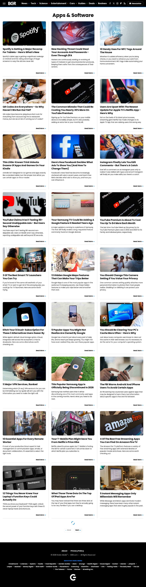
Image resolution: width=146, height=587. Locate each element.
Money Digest (28, 567)
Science (43, 3)
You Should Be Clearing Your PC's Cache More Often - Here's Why (119, 331)
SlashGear (95, 567)
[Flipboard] (121, 3)
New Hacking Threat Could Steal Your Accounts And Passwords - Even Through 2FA (70, 52)
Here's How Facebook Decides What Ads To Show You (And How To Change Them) (72, 165)
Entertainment (58, 3)
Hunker (115, 564)
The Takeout (59, 569)
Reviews (102, 3)
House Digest (105, 564)
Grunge (82, 564)
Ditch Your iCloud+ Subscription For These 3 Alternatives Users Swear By (23, 331)
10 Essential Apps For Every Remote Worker (23, 440)
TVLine (69, 569)
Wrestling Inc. (88, 569)
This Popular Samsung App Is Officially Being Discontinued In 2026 (72, 386)
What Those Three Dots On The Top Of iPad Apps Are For (71, 495)
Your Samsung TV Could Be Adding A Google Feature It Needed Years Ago (72, 221)
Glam (74, 564)
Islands (123, 564)
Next (77, 530)
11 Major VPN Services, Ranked (20, 384)
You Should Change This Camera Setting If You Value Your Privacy (119, 277)
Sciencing (75, 567)
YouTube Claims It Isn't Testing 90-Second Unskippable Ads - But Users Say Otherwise (24, 223)
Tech (33, 3)
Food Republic (50, 564)
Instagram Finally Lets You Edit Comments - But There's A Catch (119, 164)
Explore (33, 564)
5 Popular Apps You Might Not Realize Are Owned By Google (68, 331)
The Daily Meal (125, 567)
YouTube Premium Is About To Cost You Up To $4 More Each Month (120, 221)
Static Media (62, 555)
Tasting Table (112, 567)
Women (77, 569)
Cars (72, 3)
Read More (40, 73)
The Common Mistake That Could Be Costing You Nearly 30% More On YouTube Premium (72, 110)
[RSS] (125, 3)
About (64, 551)
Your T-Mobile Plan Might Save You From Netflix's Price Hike (71, 440)
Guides (82, 3)
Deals (92, 3)
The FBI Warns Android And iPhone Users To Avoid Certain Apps (120, 386)
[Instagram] (117, 3)
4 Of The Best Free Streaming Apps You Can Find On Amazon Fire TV (120, 440)
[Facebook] (110, 3)
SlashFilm (85, 567)
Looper (9, 567)
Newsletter (135, 3)
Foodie (40, 564)
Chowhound (13, 564)
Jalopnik (131, 564)
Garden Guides (64, 564)
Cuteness (23, 564)
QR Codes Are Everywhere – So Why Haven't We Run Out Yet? (23, 108)
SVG (102, 567)
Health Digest (92, 564)
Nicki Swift (40, 567)
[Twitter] (114, 3)
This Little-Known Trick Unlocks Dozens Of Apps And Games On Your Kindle (24, 165)
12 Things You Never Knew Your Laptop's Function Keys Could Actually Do (20, 496)
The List (136, 567)
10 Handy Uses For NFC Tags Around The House (121, 51)
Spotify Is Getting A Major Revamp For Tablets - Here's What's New (22, 51)
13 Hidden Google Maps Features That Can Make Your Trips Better (70, 277)
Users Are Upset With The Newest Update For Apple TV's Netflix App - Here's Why (120, 110)
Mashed (17, 567)
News (24, 3)
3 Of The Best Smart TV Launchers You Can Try (22, 277)
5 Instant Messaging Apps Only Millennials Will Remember (118, 495)
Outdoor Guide (51, 567)
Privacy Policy (77, 551)
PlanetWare (64, 567)
